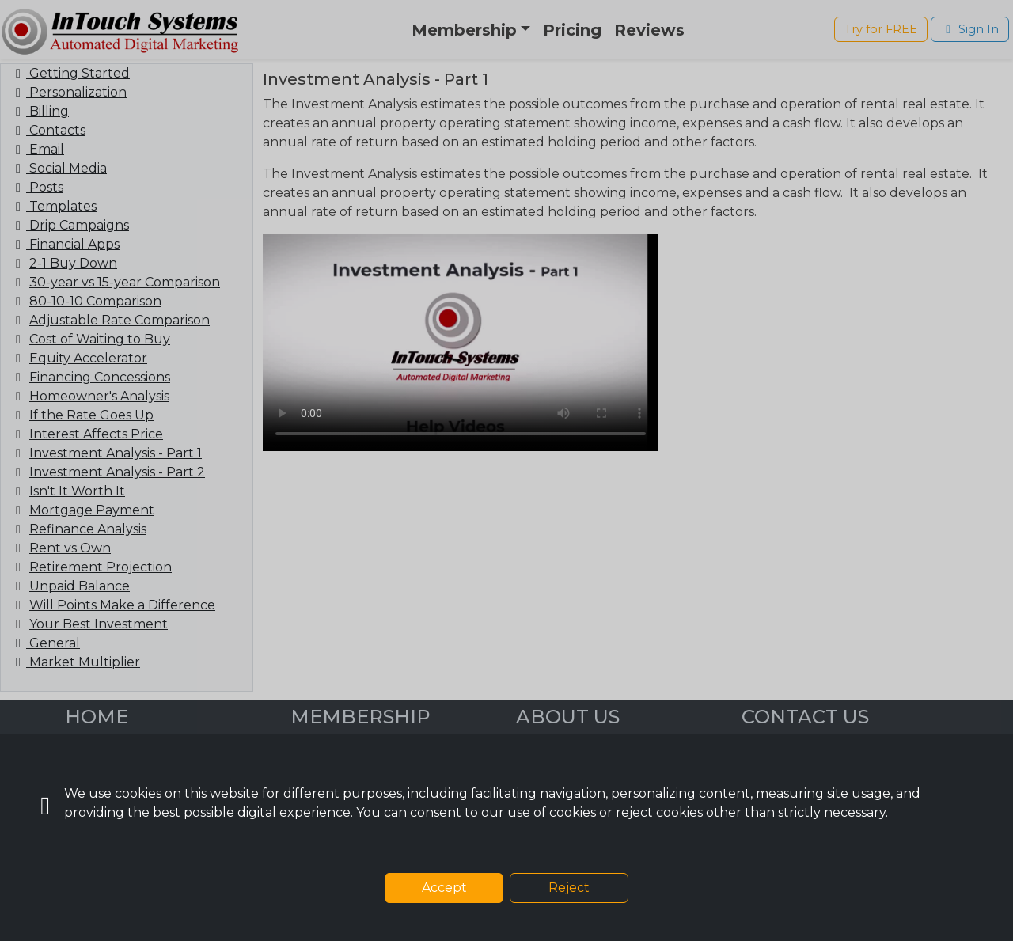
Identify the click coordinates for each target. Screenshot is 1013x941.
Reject (569, 887)
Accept (444, 887)
